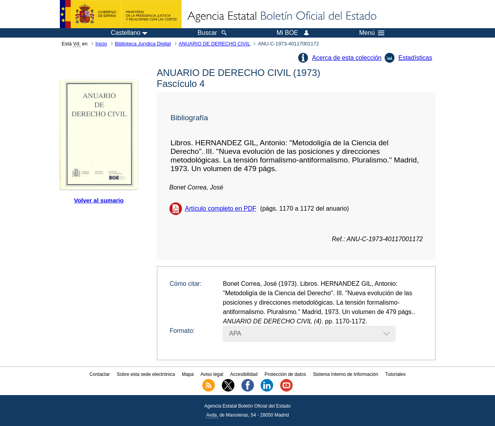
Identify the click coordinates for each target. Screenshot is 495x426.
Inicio (101, 44)
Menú (371, 33)
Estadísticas (415, 57)
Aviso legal (212, 374)
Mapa (188, 374)
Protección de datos (285, 374)
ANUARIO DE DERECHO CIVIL (214, 44)
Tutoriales (395, 374)
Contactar (100, 374)
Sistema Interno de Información (345, 374)
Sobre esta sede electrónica (146, 374)
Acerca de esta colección (347, 57)
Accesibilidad (243, 374)
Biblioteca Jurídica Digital (143, 44)
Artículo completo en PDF (220, 208)
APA (235, 333)
